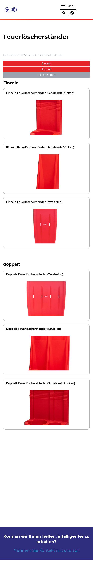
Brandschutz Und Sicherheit (20, 55)
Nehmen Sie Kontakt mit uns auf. (47, 550)
